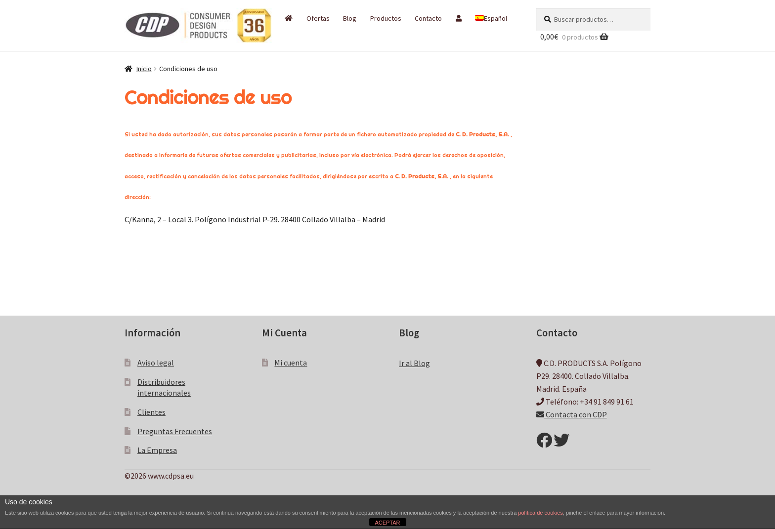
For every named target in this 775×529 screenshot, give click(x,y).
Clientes (151, 412)
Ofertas (318, 18)
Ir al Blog (414, 363)
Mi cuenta (290, 362)
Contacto (428, 18)
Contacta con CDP (571, 414)
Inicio (144, 68)
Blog (349, 18)
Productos (385, 18)
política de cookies (540, 513)
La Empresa (157, 450)
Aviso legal (155, 362)
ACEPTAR (387, 523)
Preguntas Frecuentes (174, 431)
